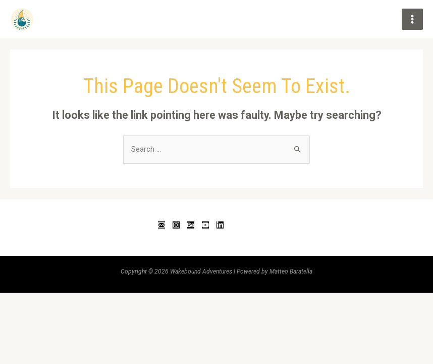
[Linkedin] (220, 225)
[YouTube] (205, 225)
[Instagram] (176, 225)
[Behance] (190, 225)
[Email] (161, 225)
